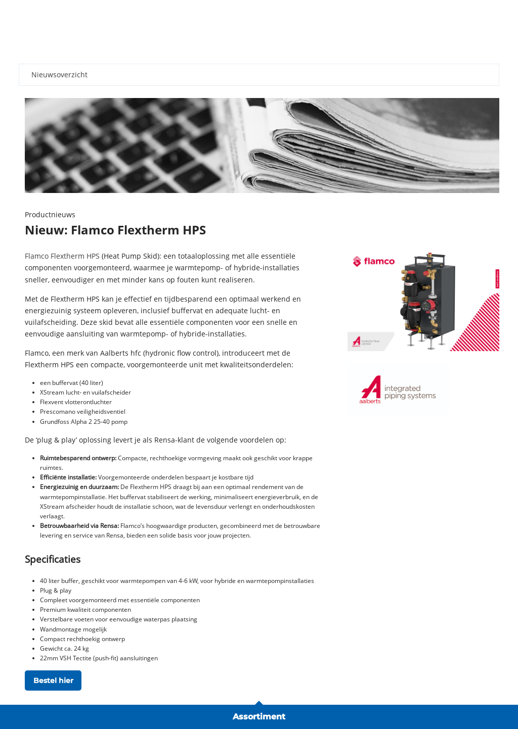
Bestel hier (53, 680)
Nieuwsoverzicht (59, 74)
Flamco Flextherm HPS (62, 256)
